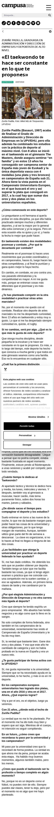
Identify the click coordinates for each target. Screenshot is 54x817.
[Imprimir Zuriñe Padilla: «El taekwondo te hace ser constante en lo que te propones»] (50, 31)
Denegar (27, 445)
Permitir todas (27, 426)
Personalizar (27, 435)
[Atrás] (3, 31)
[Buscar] (24, 15)
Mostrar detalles (36, 417)
